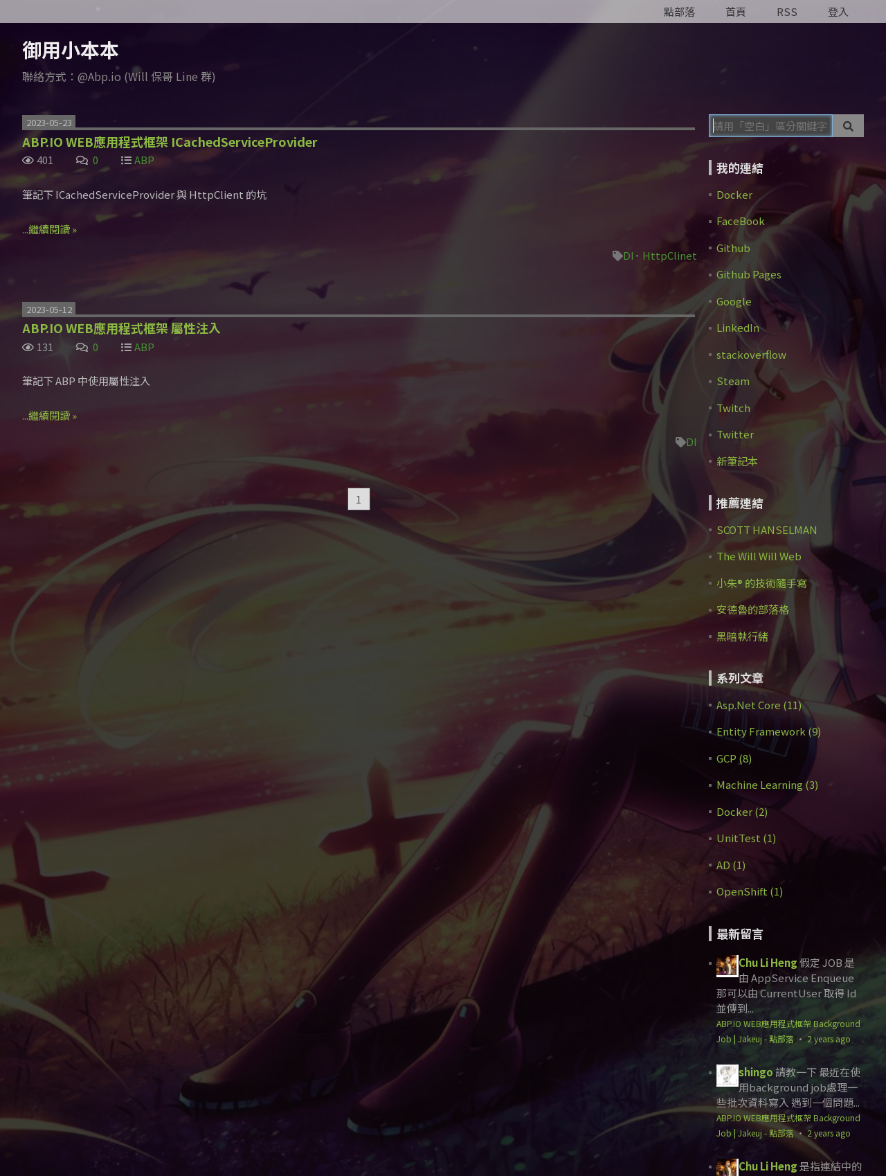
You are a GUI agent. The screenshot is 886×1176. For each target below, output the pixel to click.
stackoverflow (751, 354)
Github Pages (748, 274)
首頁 (735, 11)
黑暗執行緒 (742, 636)
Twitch (733, 407)
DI (628, 255)
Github (733, 247)
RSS (787, 11)
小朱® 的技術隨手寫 (761, 583)
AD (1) (730, 864)
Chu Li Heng (768, 962)
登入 (838, 11)
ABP (144, 159)
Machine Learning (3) (767, 784)
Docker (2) (742, 811)
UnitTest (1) (746, 837)
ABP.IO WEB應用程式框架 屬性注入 (121, 328)
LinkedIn (737, 327)
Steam (733, 380)
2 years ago (829, 1038)
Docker (734, 194)
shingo (756, 1071)
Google (734, 301)
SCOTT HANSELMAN (766, 529)
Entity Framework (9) (768, 731)
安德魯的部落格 (752, 609)
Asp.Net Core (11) (759, 704)
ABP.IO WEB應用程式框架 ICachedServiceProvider (170, 141)
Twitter (735, 434)
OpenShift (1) (749, 891)
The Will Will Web (759, 556)
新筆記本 (737, 461)
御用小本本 (70, 49)
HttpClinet (669, 255)
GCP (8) (734, 758)
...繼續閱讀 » (49, 229)
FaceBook (740, 220)
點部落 (679, 11)
